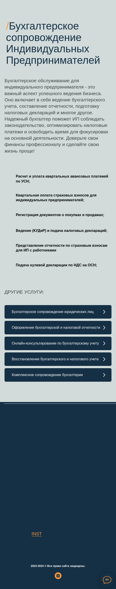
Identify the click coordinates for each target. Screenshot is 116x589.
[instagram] (58, 578)
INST (37, 533)
